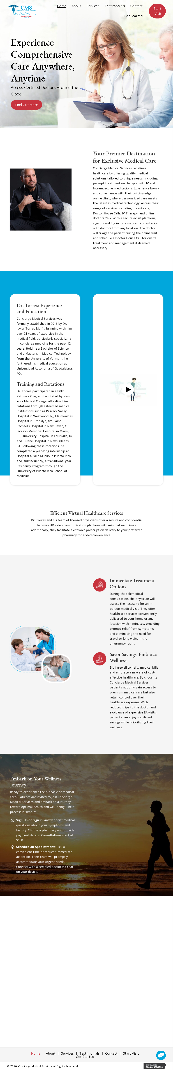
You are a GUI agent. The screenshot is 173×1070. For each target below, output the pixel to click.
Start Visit (131, 1053)
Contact (111, 1053)
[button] (27, 104)
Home (35, 1053)
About (50, 1053)
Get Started (85, 1056)
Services (67, 1053)
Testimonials (89, 1053)
